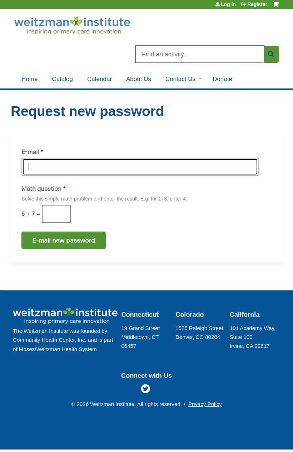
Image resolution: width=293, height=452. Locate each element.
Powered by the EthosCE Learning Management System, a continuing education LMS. (257, 438)
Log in (228, 4)
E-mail (30, 152)
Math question (41, 188)
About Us (138, 79)
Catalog (62, 79)
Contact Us (180, 79)
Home (29, 79)
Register (257, 4)
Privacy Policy (205, 404)
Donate (222, 79)
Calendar (99, 79)
